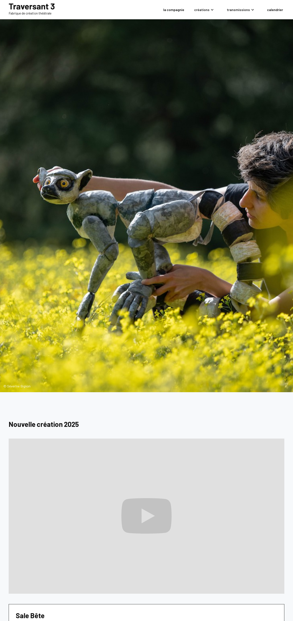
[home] (32, 9)
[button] (205, 9)
